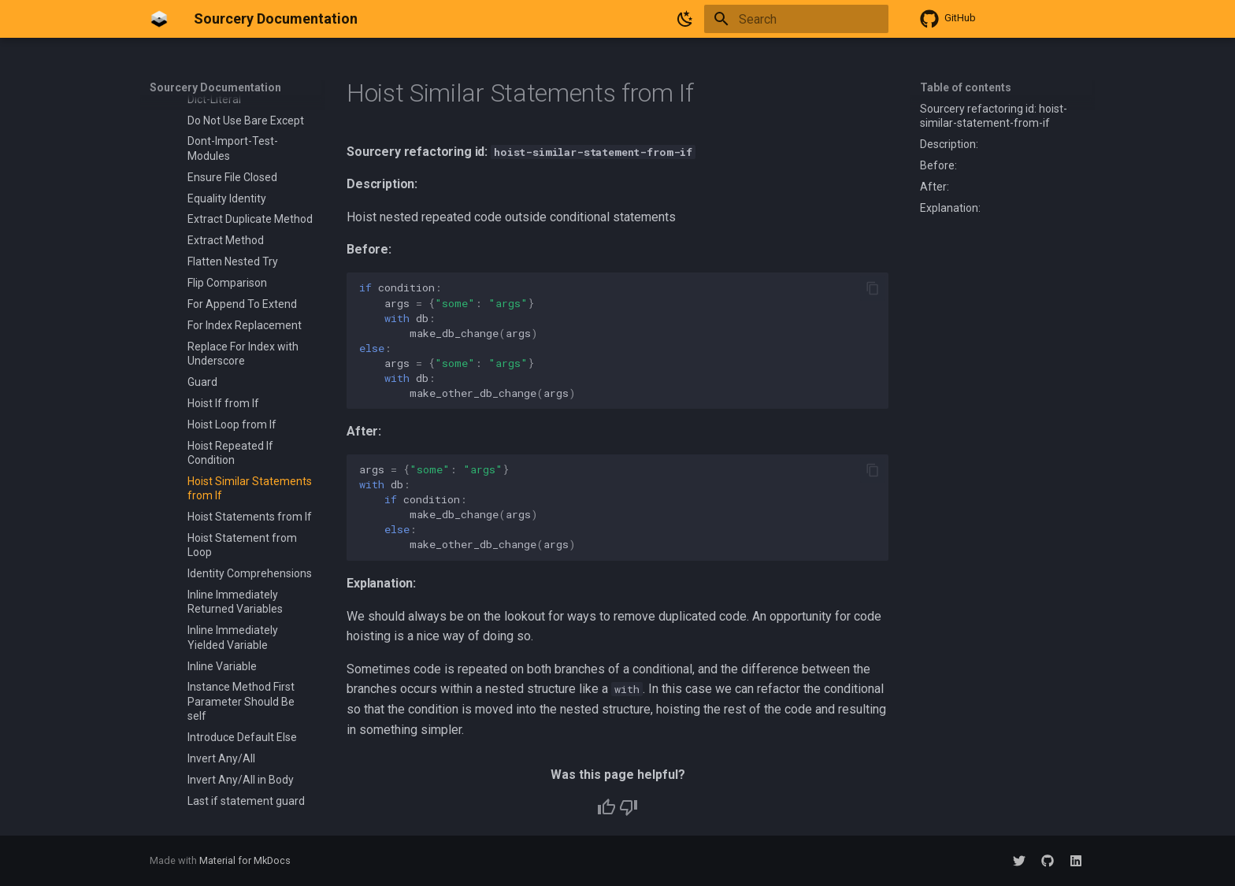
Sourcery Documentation (215, 87)
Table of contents (965, 87)
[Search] (796, 19)
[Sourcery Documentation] (159, 19)
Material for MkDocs (245, 860)
